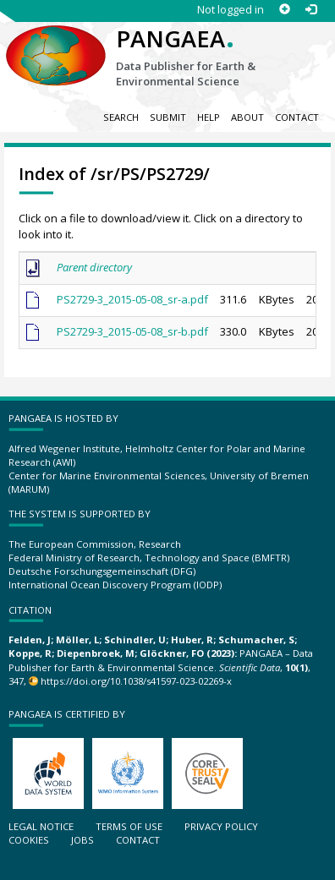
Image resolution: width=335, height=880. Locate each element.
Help (208, 117)
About (247, 117)
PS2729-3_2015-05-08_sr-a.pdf (132, 299)
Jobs (82, 840)
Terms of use (129, 826)
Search (121, 117)
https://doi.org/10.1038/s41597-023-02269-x (136, 681)
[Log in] (311, 10)
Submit (168, 117)
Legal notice (41, 826)
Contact (297, 117)
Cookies (28, 840)
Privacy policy (221, 826)
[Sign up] (285, 10)
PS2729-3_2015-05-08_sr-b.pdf (132, 331)
